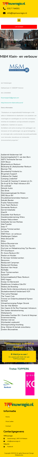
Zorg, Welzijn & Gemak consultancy (15, 327)
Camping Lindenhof (9, 178)
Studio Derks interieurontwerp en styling (18, 289)
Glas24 (4, 212)
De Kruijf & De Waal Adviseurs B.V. (15, 183)
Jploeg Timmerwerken (10, 229)
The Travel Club (7, 296)
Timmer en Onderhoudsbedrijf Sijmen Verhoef (17, 300)
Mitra (3, 241)
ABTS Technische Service (11, 159)
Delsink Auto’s (7, 188)
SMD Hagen (6, 279)
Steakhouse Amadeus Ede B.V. (13, 284)
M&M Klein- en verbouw (11, 234)
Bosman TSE (6, 169)
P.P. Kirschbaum (7, 250)
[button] (19, 20)
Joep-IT (4, 226)
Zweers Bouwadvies (9, 329)
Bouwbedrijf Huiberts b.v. (11, 171)
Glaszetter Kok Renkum (10, 214)
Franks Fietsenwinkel (9, 203)
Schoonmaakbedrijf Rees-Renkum (15, 277)
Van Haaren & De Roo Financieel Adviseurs (18, 308)
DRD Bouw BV (7, 195)
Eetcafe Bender (7, 200)
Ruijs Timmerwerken (9, 272)
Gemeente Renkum (9, 207)
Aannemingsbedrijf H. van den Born (16, 157)
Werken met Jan (7, 320)
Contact (8, 426)
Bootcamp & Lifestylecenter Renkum (16, 166)
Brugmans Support (9, 174)
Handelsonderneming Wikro (13, 217)
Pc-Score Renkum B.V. (10, 253)
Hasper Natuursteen (9, 219)
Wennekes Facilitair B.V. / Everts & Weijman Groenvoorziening (19, 316)
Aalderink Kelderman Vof (11, 154)
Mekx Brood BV (7, 238)
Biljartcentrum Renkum (10, 164)
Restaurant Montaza (9, 265)
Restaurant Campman (10, 262)
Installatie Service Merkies (12, 222)
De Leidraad (6, 186)
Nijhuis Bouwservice (9, 243)
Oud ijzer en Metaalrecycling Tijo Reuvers (18, 248)
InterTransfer (6, 224)
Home (8, 417)
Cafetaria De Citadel (9, 176)
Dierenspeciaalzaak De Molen (13, 193)
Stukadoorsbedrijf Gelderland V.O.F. (16, 291)
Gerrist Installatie (8, 210)
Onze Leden (9, 421)
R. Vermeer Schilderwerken (12, 258)
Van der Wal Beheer (9, 305)
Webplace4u (6, 313)
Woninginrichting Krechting (12, 324)
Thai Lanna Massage (9, 294)
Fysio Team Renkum (9, 205)
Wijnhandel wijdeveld (10, 322)
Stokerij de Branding (9, 286)
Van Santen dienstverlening (12, 310)
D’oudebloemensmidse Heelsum (14, 198)
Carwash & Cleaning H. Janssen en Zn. (16, 181)
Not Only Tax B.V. (8, 246)
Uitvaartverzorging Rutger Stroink (15, 303)
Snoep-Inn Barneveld (10, 282)
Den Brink (5, 190)
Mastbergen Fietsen (9, 236)
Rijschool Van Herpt (9, 267)
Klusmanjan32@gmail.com (10, 98)
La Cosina (5, 231)
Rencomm (5, 260)
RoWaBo (4, 270)
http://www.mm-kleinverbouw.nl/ (12, 103)
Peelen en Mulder (8, 255)
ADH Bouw (6, 162)
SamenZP (5, 274)
